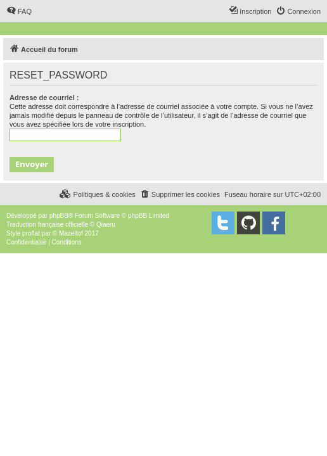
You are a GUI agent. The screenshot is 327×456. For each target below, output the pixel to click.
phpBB (58, 215)
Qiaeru (105, 224)
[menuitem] (19, 11)
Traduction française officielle (47, 224)
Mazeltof (71, 233)
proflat (31, 233)
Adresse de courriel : (44, 97)
